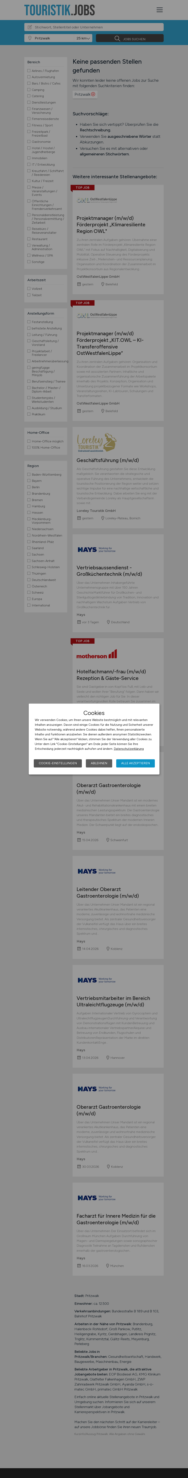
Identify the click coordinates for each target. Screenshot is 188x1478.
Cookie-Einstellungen (58, 763)
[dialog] (94, 739)
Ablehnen (99, 763)
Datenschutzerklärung (129, 749)
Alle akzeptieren (135, 763)
